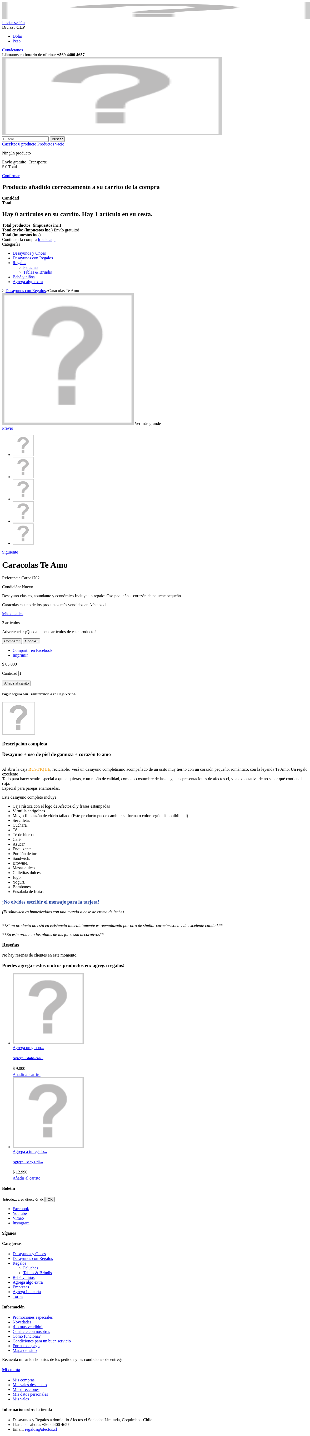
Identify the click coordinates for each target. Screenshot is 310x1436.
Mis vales (21, 1399)
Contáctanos (12, 50)
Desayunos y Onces (29, 253)
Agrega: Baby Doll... (28, 1162)
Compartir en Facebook (32, 650)
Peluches (30, 267)
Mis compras (23, 1380)
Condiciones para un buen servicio (42, 1341)
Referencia (11, 578)
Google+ (31, 641)
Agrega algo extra (28, 281)
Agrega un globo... (28, 1047)
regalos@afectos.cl (41, 1429)
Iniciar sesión (13, 22)
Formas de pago (26, 1345)
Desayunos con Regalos (33, 258)
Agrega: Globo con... (28, 1058)
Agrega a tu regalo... (30, 1151)
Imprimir (20, 655)
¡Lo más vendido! (28, 1327)
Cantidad (9, 673)
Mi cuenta (11, 1369)
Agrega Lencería (27, 1291)
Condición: (12, 587)
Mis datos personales (30, 1394)
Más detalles (12, 614)
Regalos (19, 262)
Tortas (18, 1296)
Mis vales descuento (30, 1384)
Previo (7, 428)
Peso (17, 41)
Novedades (22, 1322)
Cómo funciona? (27, 1336)
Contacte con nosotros (31, 1331)
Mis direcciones (26, 1389)
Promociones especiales (33, 1317)
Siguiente (10, 552)
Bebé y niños (24, 277)
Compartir (12, 641)
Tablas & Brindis (37, 272)
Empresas (21, 1287)
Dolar (17, 36)
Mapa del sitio (25, 1350)
